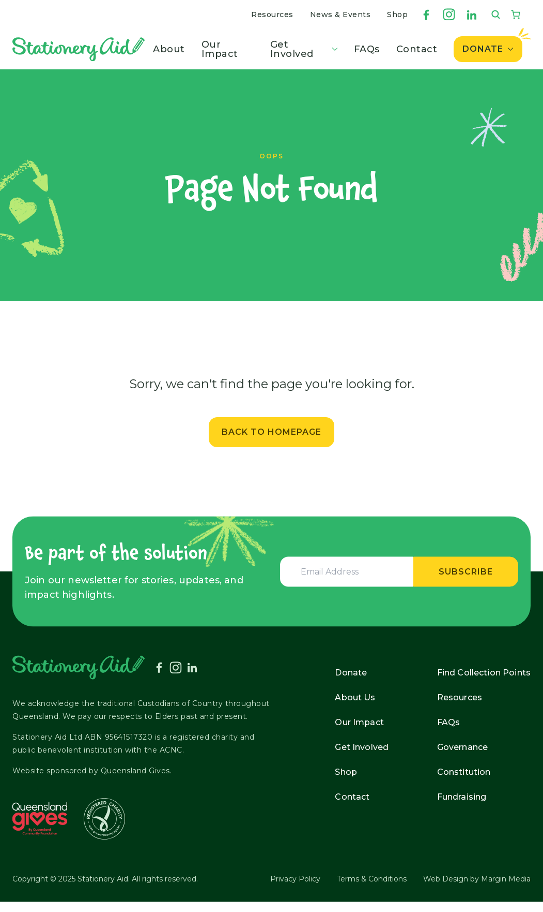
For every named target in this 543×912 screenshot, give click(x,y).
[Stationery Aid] (78, 49)
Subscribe (466, 571)
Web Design (445, 879)
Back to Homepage (271, 432)
